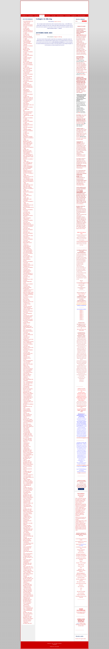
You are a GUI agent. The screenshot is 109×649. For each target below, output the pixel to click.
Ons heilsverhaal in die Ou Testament (81, 559)
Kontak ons (52, 646)
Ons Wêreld (67, 15)
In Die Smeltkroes (79, 203)
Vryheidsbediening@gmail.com (82, 282)
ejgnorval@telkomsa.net (81, 35)
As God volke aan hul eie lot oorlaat (81, 539)
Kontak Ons (74, 15)
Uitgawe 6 (81, 316)
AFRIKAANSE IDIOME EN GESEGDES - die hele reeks (81, 624)
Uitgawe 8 (81, 319)
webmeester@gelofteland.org (82, 241)
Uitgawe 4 (81, 314)
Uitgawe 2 (81, 311)
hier (85, 54)
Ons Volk (42, 15)
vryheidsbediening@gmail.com (82, 437)
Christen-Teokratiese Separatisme (81, 550)
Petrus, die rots (81, 564)
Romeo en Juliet (81, 566)
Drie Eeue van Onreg (81, 591)
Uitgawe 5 (81, 315)
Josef (81, 588)
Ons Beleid (30, 15)
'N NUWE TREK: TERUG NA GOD (81, 410)
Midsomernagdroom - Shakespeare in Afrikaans (81, 574)
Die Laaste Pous (81, 586)
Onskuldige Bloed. (80, 184)
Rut (81, 589)
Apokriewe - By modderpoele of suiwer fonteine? (81, 570)
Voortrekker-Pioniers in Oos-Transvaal (81, 597)
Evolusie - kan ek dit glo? (81, 562)
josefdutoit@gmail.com (81, 406)
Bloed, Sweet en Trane (80, 228)
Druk (37, 34)
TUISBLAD (24, 15)
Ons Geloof (48, 15)
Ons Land (36, 15)
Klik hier (77, 517)
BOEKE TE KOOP (81, 480)
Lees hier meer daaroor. (80, 156)
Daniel (81, 561)
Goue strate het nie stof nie (81, 583)
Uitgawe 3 (81, 312)
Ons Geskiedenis (60, 15)
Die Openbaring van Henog (81, 575)
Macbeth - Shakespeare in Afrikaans (81, 580)
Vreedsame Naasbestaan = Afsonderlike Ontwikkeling (81, 555)
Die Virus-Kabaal (81, 15)
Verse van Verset (81, 552)
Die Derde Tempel (81, 577)
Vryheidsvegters (79, 167)
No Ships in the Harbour (81, 556)
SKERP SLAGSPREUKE (82, 612)
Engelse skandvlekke (81, 594)
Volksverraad (78, 544)
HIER (84, 91)
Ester (81, 567)
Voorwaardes (57, 646)
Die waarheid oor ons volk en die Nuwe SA (81, 542)
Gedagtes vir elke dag (57, 21)
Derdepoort (81, 585)
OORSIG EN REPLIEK (81, 305)
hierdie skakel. (82, 51)
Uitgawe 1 (81, 310)
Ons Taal (53, 15)
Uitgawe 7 (81, 317)
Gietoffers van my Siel (81, 472)
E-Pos (39, 34)
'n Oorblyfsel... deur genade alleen (81, 547)
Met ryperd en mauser (81, 581)
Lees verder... (81, 489)
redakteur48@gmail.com (81, 301)
